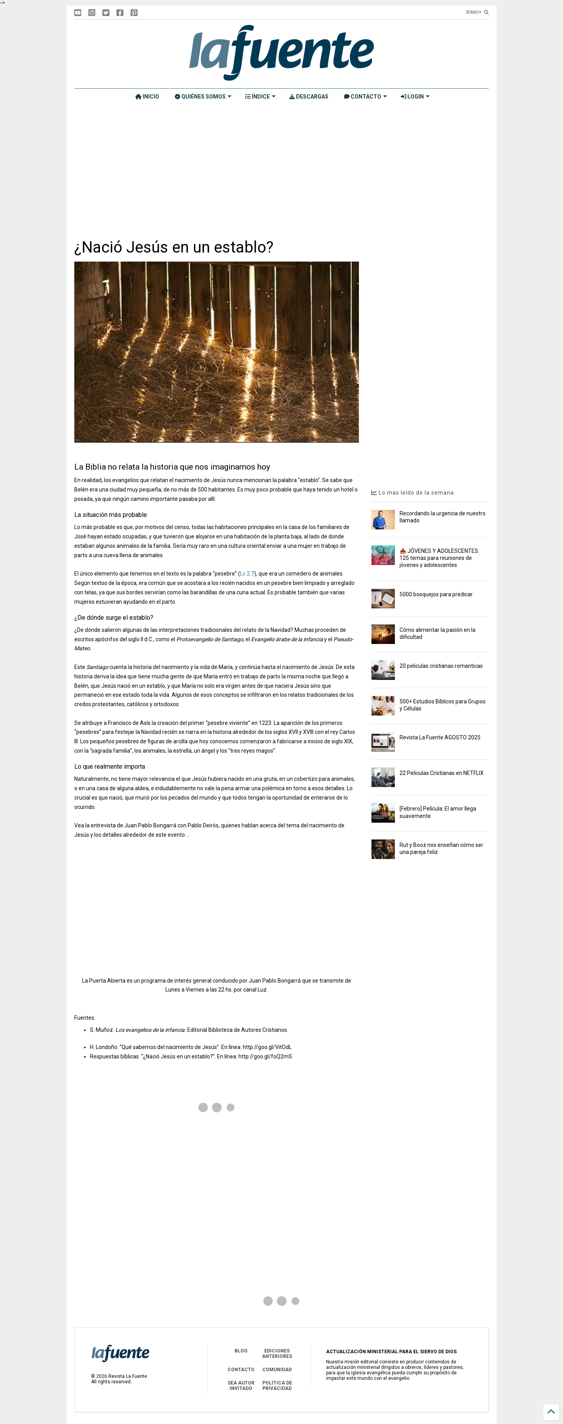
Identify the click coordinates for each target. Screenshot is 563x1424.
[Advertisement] (281, 171)
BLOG (241, 1351)
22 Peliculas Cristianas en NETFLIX (442, 773)
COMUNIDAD (277, 1369)
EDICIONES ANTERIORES (277, 1353)
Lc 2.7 (247, 573)
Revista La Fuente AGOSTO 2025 (440, 737)
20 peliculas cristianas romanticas (441, 666)
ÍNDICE (260, 96)
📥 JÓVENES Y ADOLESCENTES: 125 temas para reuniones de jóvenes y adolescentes (439, 558)
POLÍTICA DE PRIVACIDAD (277, 1385)
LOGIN (415, 96)
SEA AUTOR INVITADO (241, 1385)
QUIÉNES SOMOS (203, 96)
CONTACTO (365, 96)
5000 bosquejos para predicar (436, 594)
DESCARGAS (308, 96)
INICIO (147, 96)
